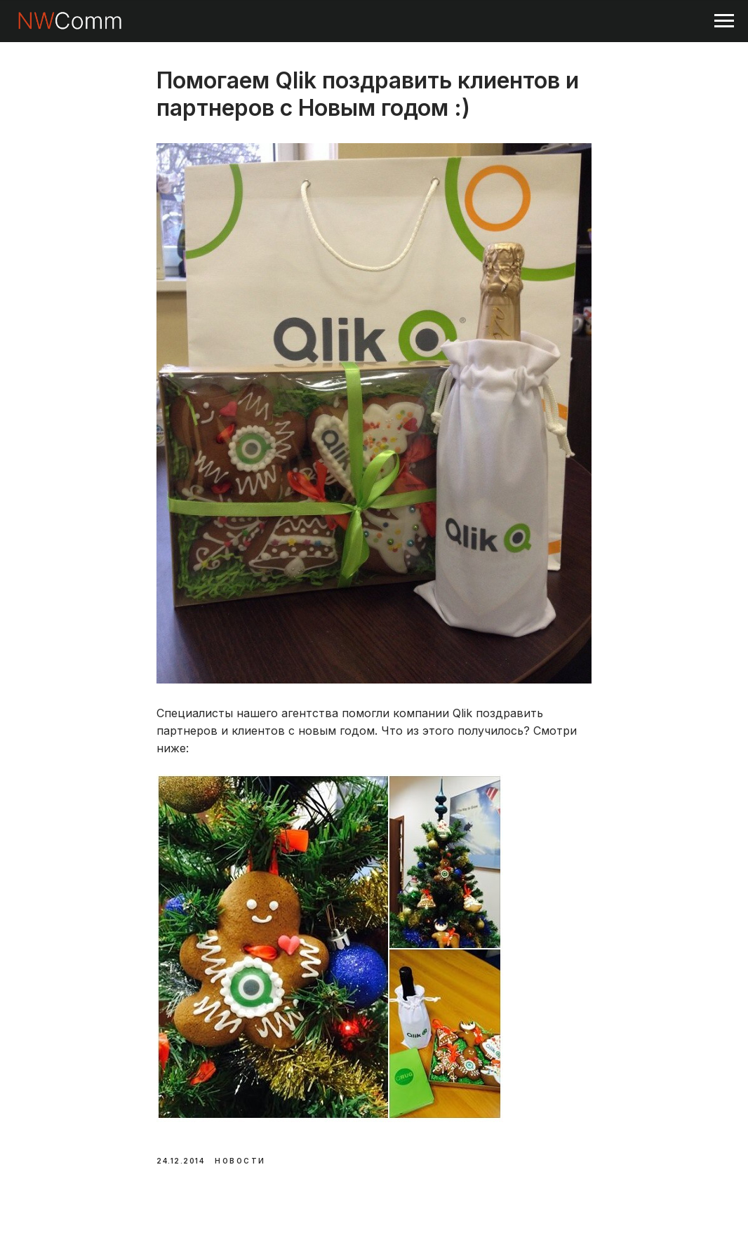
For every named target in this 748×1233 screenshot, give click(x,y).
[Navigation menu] (724, 21)
